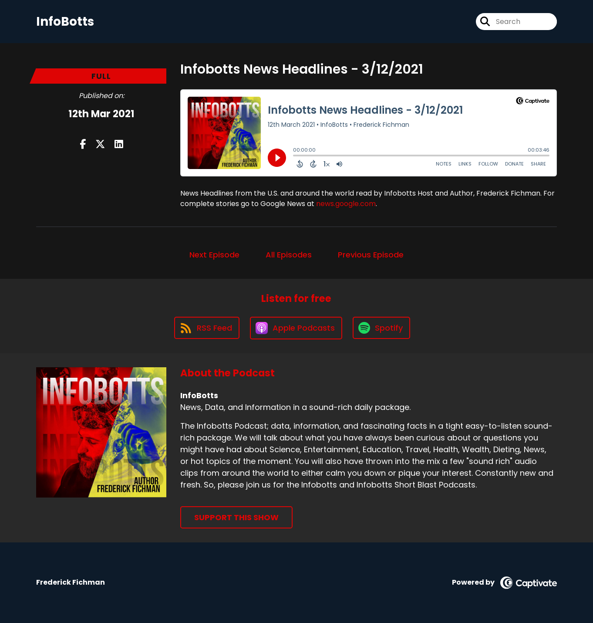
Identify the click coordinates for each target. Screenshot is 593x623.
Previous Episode (371, 254)
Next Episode (214, 254)
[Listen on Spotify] (381, 328)
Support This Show (236, 517)
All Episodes (289, 254)
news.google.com (346, 204)
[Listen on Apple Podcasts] (296, 328)
